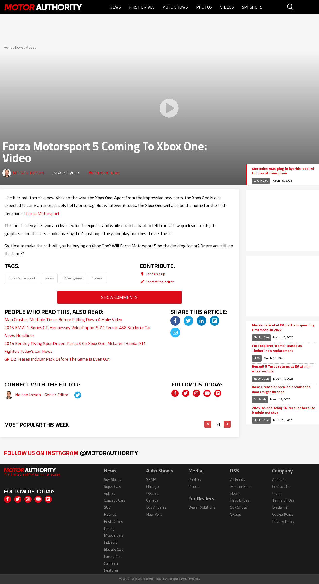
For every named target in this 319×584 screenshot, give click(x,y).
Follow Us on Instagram (71, 452)
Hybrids (110, 514)
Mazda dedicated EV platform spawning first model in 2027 (283, 327)
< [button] (208, 424)
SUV (107, 507)
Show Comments (119, 297)
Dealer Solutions (201, 507)
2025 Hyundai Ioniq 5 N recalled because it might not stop (283, 410)
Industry (111, 542)
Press (277, 493)
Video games (73, 278)
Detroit (152, 493)
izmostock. (194, 578)
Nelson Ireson (28, 173)
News (115, 7)
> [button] (227, 424)
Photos (204, 7)
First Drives (142, 7)
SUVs (256, 358)
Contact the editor (157, 281)
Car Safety (260, 399)
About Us (280, 479)
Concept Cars (114, 500)
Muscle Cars (114, 535)
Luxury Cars (260, 180)
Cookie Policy (283, 514)
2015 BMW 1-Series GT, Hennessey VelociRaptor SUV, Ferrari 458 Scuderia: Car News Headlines (77, 331)
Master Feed (240, 486)
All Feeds (237, 479)
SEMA (151, 479)
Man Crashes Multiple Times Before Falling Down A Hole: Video (63, 320)
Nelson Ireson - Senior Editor (42, 395)
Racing (109, 528)
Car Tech (111, 563)
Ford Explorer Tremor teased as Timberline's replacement (277, 348)
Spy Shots (252, 7)
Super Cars (112, 486)
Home (8, 47)
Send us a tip (152, 273)
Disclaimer (280, 507)
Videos (227, 7)
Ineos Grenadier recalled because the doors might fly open (281, 389)
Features (111, 570)
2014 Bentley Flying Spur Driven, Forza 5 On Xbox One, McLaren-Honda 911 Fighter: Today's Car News (75, 347)
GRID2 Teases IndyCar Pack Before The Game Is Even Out (57, 359)
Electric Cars (261, 337)
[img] (175, 321)
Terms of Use (283, 500)
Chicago (152, 486)
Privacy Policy (283, 521)
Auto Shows (175, 7)
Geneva (152, 500)
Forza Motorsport (42, 213)
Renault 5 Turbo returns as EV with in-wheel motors (282, 369)
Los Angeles (156, 507)
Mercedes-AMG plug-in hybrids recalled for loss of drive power (283, 171)
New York (154, 514)
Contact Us (281, 486)
